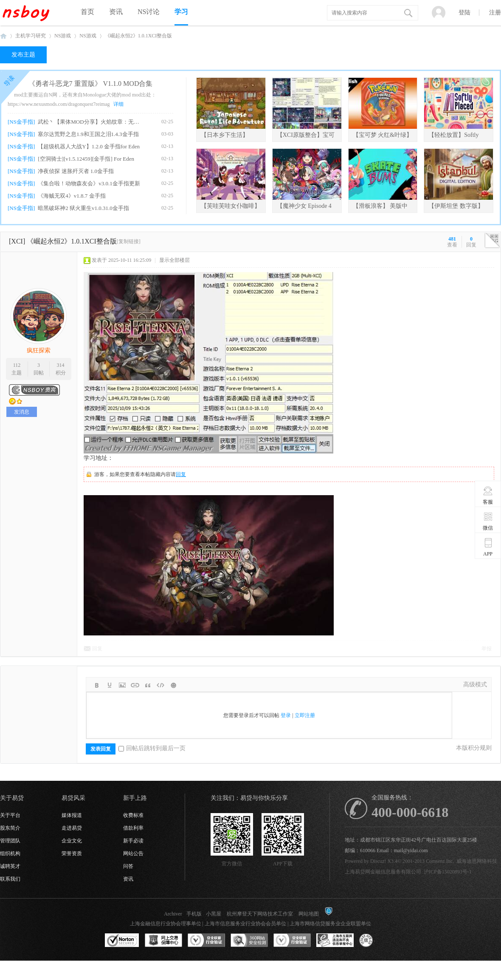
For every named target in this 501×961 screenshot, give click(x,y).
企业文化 (72, 841)
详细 (118, 104)
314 (61, 365)
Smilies (173, 685)
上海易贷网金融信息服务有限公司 (383, 872)
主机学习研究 (30, 36)
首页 (87, 11)
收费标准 (133, 815)
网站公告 (133, 853)
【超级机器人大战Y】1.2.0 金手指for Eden (89, 146)
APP (488, 547)
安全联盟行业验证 (206, 940)
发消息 (21, 412)
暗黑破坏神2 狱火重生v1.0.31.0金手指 (83, 208)
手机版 (194, 914)
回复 (181, 474)
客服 (488, 495)
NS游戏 (62, 36)
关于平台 (10, 815)
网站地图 (308, 914)
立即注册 (305, 715)
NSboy (3, 36)
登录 (286, 715)
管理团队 (10, 841)
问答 (128, 866)
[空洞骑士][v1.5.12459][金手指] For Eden (86, 159)
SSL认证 (122, 940)
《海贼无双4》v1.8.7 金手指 (71, 196)
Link (135, 685)
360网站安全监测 (249, 940)
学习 (181, 11)
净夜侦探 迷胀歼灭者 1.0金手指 (76, 171)
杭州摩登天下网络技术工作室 (260, 914)
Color (109, 685)
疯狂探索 (39, 350)
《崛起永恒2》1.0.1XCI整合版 (138, 36)
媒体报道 (72, 815)
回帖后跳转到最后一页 (152, 748)
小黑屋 (213, 914)
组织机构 (10, 853)
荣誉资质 (72, 853)
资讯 (116, 11)
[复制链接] (129, 241)
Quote (148, 685)
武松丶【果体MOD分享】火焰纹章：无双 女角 (90, 122)
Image (122, 685)
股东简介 (10, 828)
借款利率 (133, 828)
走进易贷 (72, 828)
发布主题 (23, 54)
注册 (495, 12)
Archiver (173, 914)
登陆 (464, 12)
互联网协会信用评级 (378, 940)
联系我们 (10, 879)
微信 (488, 521)
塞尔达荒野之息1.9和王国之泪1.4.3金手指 (88, 134)
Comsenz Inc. (440, 861)
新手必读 (133, 841)
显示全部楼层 (174, 260)
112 (17, 365)
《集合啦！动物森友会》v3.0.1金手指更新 (89, 183)
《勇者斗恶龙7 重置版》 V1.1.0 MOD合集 (90, 83)
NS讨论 (149, 11)
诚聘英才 (10, 866)
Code (160, 685)
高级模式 (475, 684)
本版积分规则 (474, 748)
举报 (486, 649)
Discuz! (378, 861)
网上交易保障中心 (163, 940)
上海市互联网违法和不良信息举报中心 (335, 940)
